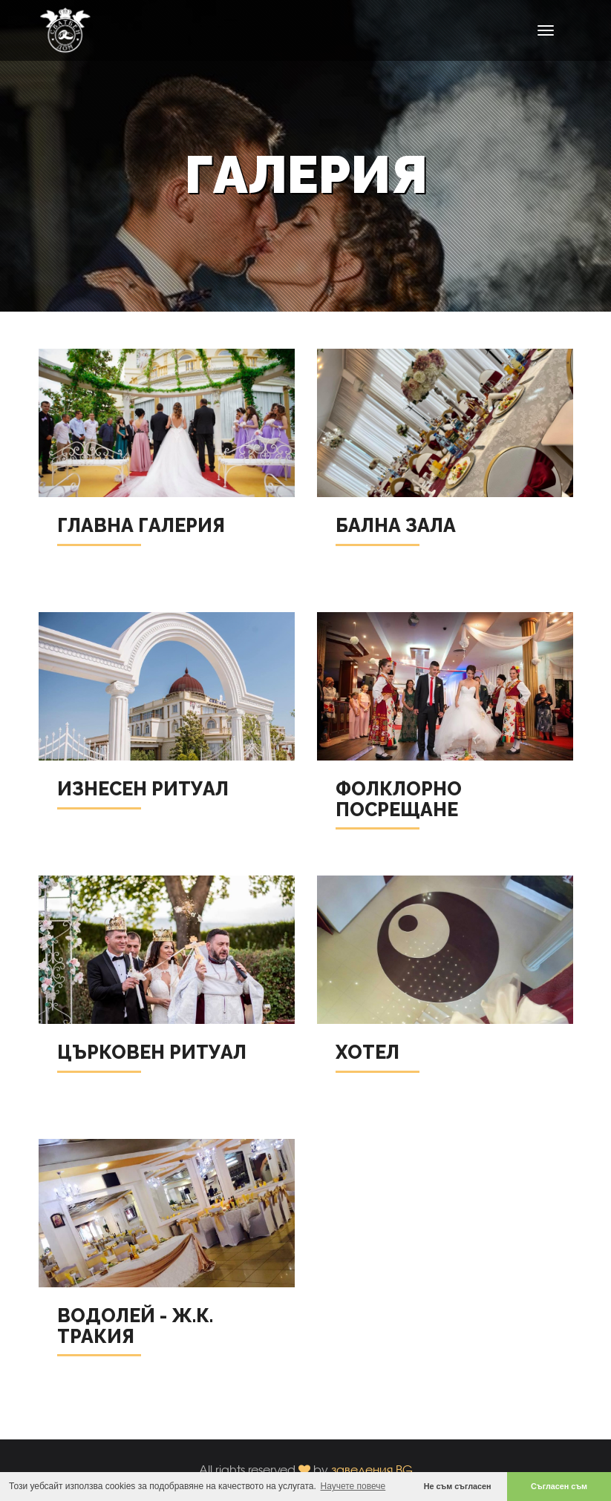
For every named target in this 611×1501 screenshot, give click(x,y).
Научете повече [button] (353, 1486)
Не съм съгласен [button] (457, 1486)
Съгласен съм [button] (559, 1486)
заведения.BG (372, 1469)
